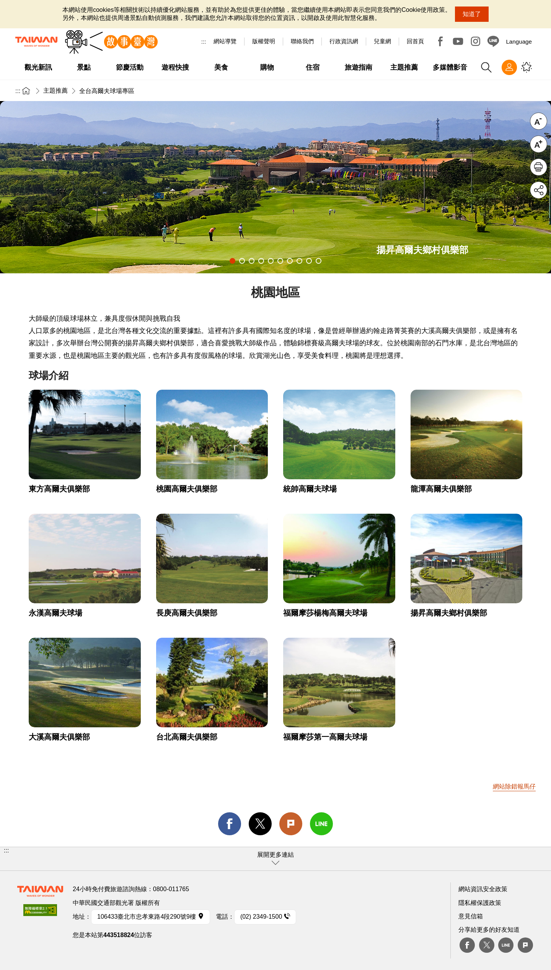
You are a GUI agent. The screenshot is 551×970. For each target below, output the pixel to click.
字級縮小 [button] (538, 121)
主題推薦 (55, 90)
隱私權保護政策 (479, 903)
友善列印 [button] (538, 167)
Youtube (458, 41)
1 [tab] (232, 261)
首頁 (26, 90)
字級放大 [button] (538, 144)
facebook (229, 823)
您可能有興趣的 (526, 67)
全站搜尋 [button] (486, 67)
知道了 (472, 14)
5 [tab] (271, 261)
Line (506, 945)
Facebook (440, 41)
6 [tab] (280, 261)
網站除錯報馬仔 (514, 786)
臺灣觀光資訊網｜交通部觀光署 (36, 41)
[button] (275, 858)
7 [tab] (290, 261)
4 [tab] (261, 261)
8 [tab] (299, 261)
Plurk (290, 823)
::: (203, 41)
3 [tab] (251, 261)
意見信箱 (470, 916)
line (321, 823)
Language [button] (519, 41)
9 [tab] (309, 261)
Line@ (493, 41)
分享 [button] (538, 190)
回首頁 (415, 41)
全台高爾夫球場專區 (106, 91)
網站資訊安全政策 (482, 889)
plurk (525, 945)
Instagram (475, 41)
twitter (260, 823)
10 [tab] (318, 261)
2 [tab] (242, 261)
